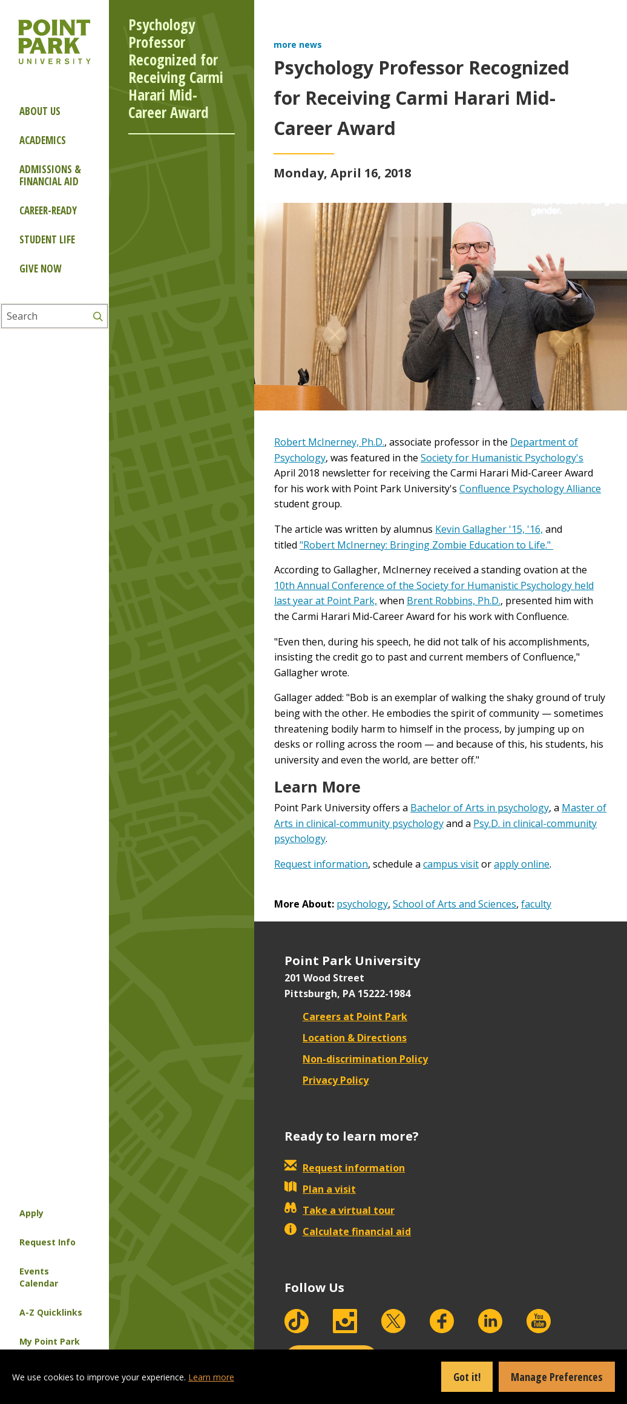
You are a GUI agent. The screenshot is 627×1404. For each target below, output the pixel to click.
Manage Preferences (557, 1376)
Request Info (47, 1242)
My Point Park (49, 1341)
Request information (321, 864)
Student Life (47, 239)
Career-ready (48, 210)
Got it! (467, 1376)
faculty (536, 904)
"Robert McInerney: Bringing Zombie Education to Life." (426, 545)
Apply (31, 1213)
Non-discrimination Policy (356, 1059)
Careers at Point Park (345, 1016)
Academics (42, 140)
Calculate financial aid (347, 1231)
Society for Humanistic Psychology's (502, 457)
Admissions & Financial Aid (50, 175)
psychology (362, 904)
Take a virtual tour (339, 1210)
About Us (40, 111)
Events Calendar (38, 1277)
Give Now (40, 268)
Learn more (211, 1377)
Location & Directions (345, 1037)
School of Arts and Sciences (454, 904)
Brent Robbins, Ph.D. (454, 600)
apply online (522, 864)
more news (298, 44)
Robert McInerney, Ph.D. (329, 442)
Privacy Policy (326, 1080)
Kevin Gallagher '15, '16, (489, 529)
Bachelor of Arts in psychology (479, 807)
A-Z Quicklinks (50, 1312)
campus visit (451, 864)
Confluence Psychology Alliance (530, 488)
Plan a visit (320, 1189)
